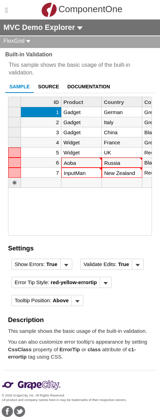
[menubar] (42, 264)
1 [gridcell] (57, 112)
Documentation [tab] (88, 86)
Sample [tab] (19, 86)
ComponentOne (82, 10)
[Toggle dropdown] (66, 264)
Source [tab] (48, 86)
